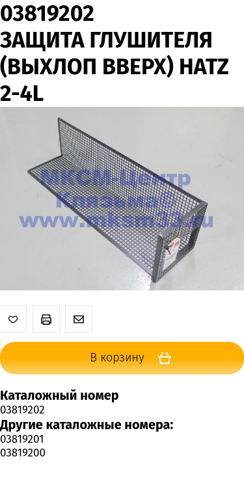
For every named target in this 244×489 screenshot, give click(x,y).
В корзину (135, 358)
